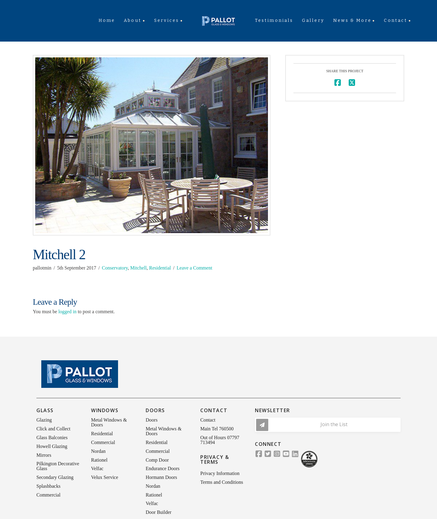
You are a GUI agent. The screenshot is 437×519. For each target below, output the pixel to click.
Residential (160, 267)
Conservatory (115, 267)
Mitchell (138, 267)
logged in (67, 311)
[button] (328, 425)
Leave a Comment (194, 267)
